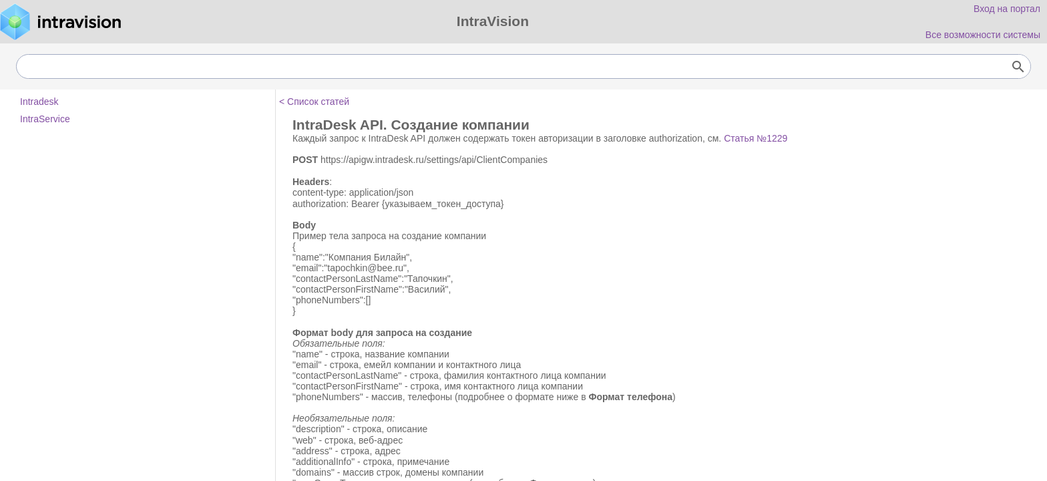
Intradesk (39, 101)
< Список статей (314, 101)
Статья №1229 (755, 138)
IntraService (45, 119)
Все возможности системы (982, 34)
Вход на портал (1007, 8)
